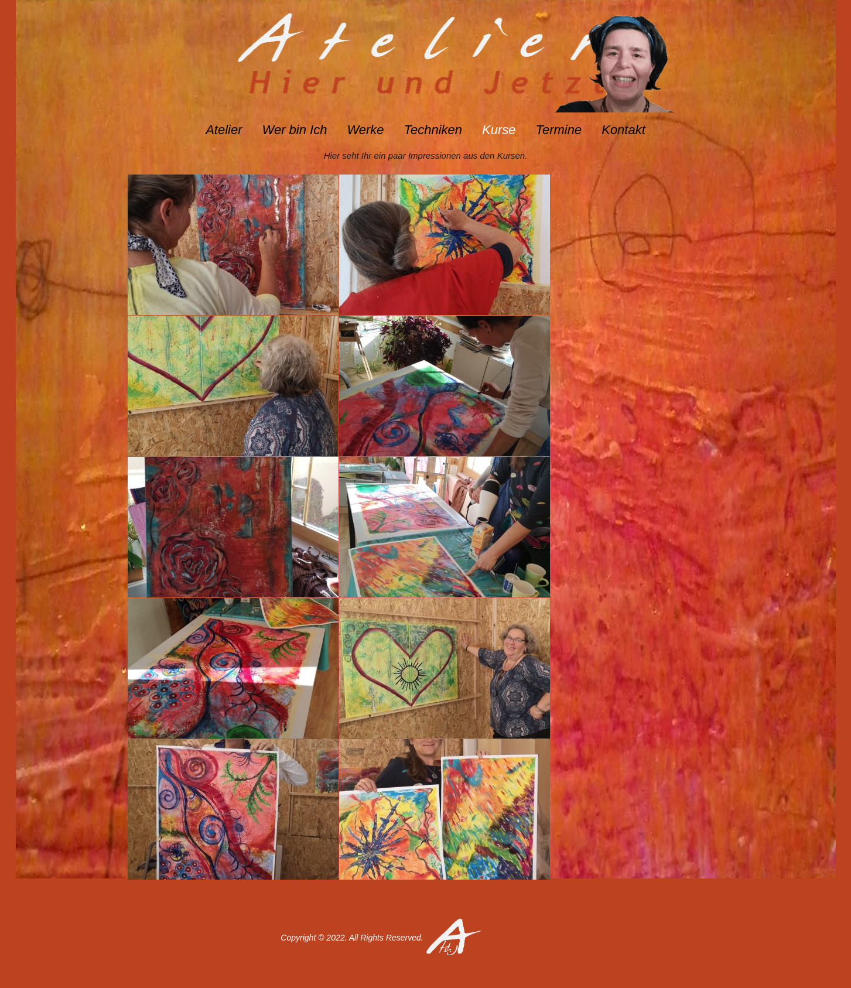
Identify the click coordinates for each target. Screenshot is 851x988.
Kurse (498, 129)
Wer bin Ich (294, 129)
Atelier (224, 129)
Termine (559, 129)
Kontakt (623, 129)
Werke (365, 129)
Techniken (433, 129)
